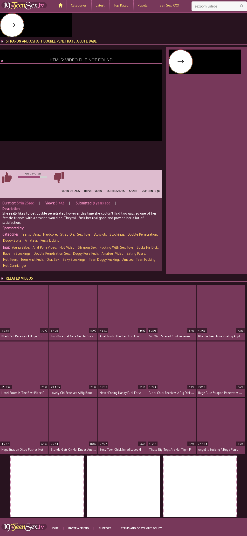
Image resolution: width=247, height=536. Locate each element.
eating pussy (136, 253)
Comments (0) (151, 191)
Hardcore (50, 234)
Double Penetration (142, 234)
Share (133, 191)
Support (105, 528)
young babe (20, 247)
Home (54, 528)
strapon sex (87, 247)
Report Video (93, 191)
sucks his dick (147, 247)
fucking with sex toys (116, 247)
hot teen (10, 259)
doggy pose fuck (85, 253)
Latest (100, 5)
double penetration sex (52, 253)
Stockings (117, 234)
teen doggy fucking (104, 259)
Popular (143, 5)
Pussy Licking (50, 240)
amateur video (113, 253)
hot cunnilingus (15, 265)
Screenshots (115, 191)
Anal (36, 234)
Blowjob (100, 234)
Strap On (67, 234)
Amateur (31, 240)
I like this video (6, 177)
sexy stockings (74, 259)
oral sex (53, 259)
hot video (67, 247)
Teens (25, 234)
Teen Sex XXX (168, 5)
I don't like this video (58, 177)
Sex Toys (83, 234)
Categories (79, 5)
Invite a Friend (78, 528)
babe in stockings (16, 253)
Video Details (71, 191)
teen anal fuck (32, 259)
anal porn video (44, 247)
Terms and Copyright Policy (141, 528)
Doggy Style (12, 240)
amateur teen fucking (139, 259)
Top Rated (121, 5)
